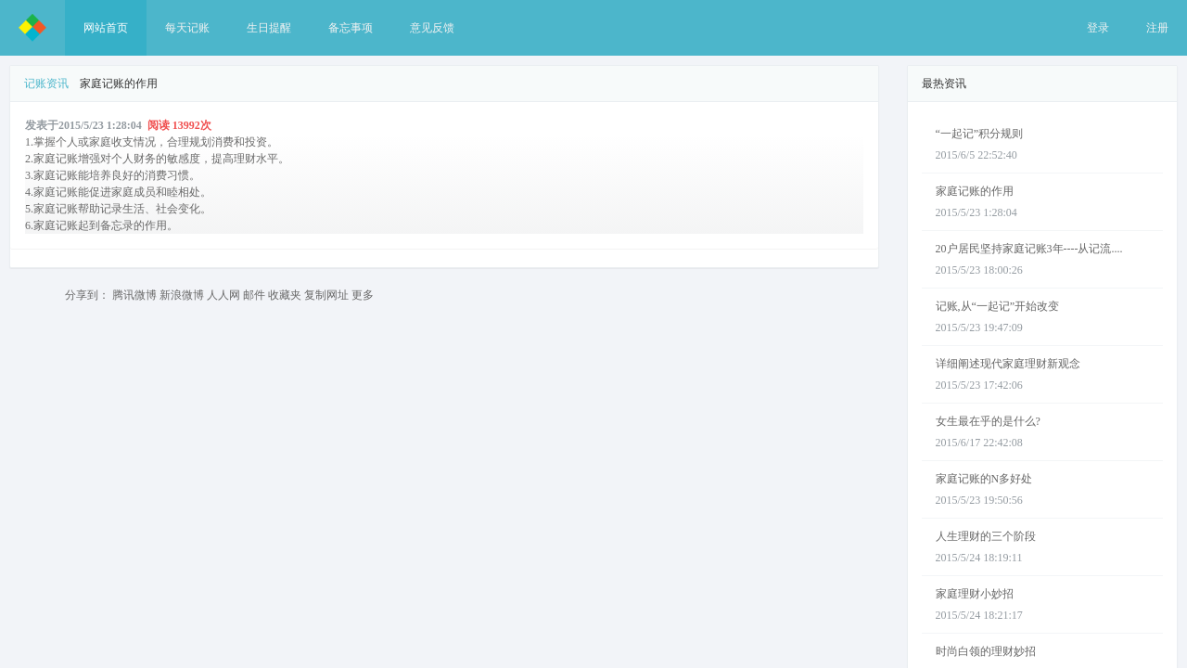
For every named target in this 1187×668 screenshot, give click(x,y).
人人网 (223, 295)
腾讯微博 (134, 295)
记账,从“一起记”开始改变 (998, 306)
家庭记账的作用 (975, 191)
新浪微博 (182, 295)
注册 (1157, 27)
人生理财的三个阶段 (986, 536)
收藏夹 (284, 295)
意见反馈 (432, 27)
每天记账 (187, 27)
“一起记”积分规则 (980, 133)
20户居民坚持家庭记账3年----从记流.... (1029, 248)
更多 (362, 295)
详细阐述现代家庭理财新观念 (1008, 363)
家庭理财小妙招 (975, 593)
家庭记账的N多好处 (984, 478)
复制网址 (326, 295)
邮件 (254, 295)
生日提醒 (269, 27)
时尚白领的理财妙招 (986, 651)
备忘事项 (350, 27)
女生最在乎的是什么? (988, 421)
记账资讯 (46, 83)
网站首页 (105, 27)
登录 (1098, 27)
